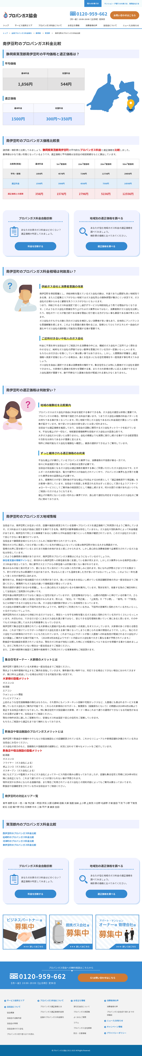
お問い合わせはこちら (125, 15)
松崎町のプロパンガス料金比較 (18, 837)
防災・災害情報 (79, 1033)
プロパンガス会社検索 (82, 1028)
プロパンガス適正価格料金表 (52, 1011)
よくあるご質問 (79, 1017)
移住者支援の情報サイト (15, 560)
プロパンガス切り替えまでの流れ (20, 1034)
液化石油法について (81, 1006)
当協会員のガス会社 (15, 1028)
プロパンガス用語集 (81, 1011)
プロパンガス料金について (50, 25)
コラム (76, 1022)
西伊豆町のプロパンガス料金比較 (19, 833)
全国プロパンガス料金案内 (22, 33)
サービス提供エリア (23, 25)
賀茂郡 (47, 33)
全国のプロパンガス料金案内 (52, 1017)
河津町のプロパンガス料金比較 (18, 841)
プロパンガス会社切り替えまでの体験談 (120, 1013)
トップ (6, 25)
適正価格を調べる (106, 246)
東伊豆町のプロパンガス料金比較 (19, 844)
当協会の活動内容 (14, 1018)
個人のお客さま (93, 3)
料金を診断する (35, 246)
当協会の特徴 (12, 1023)
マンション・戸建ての (121, 3)
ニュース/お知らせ (131, 25)
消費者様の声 (91, 25)
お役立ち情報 (73, 25)
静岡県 (38, 33)
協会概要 (10, 1012)
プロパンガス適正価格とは (51, 1006)
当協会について (110, 25)
